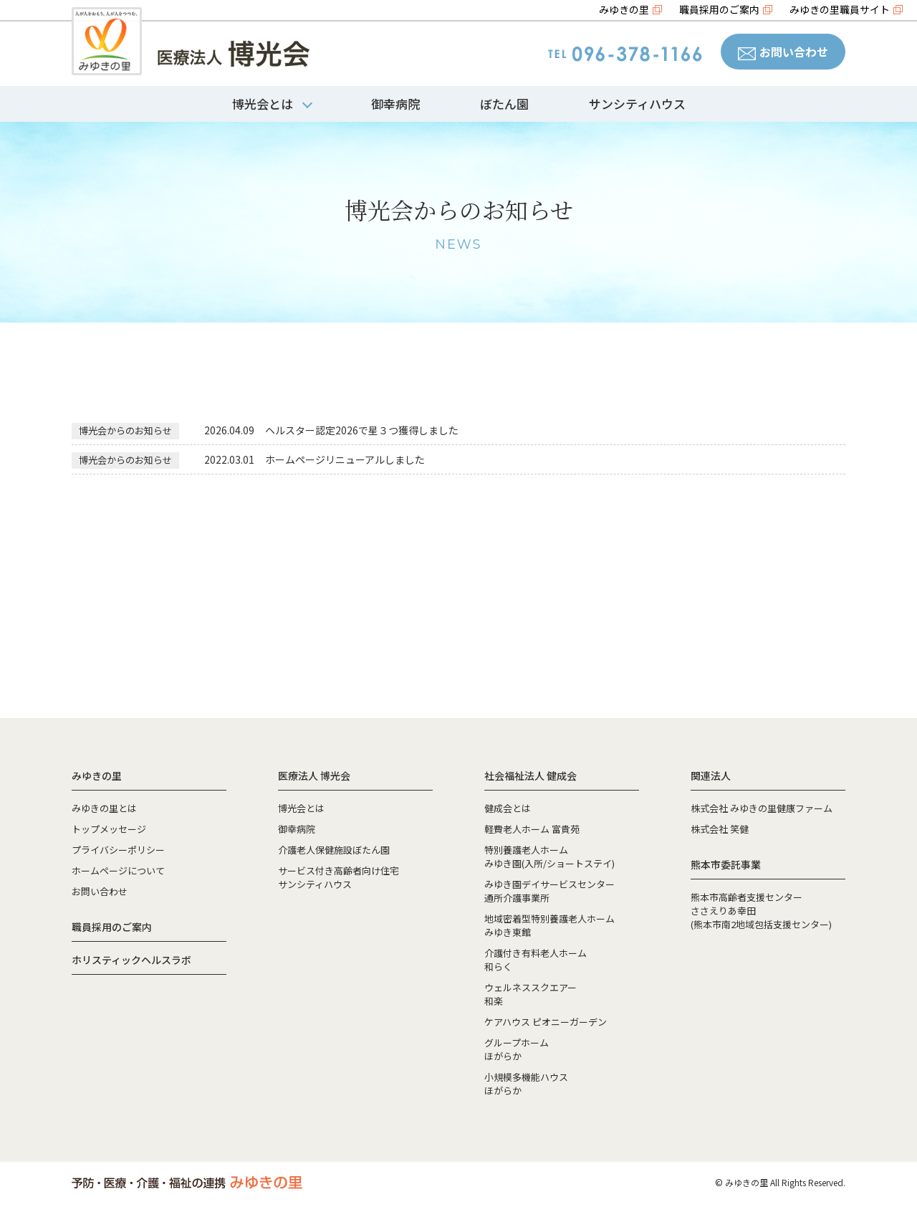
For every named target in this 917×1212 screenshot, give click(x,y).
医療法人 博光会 (314, 775)
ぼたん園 (504, 104)
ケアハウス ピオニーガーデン (545, 1022)
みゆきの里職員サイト (839, 9)
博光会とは (301, 808)
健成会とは (507, 808)
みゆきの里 (624, 9)
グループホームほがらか (516, 1049)
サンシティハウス (637, 104)
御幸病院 (395, 104)
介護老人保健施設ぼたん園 (334, 849)
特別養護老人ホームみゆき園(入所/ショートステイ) (549, 856)
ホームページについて (118, 870)
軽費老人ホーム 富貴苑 (532, 829)
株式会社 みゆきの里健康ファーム (761, 808)
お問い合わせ (783, 51)
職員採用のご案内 (719, 9)
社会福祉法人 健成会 (530, 775)
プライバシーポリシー (118, 849)
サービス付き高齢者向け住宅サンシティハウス (338, 877)
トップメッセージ (109, 829)
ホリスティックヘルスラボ (131, 960)
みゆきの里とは (104, 808)
